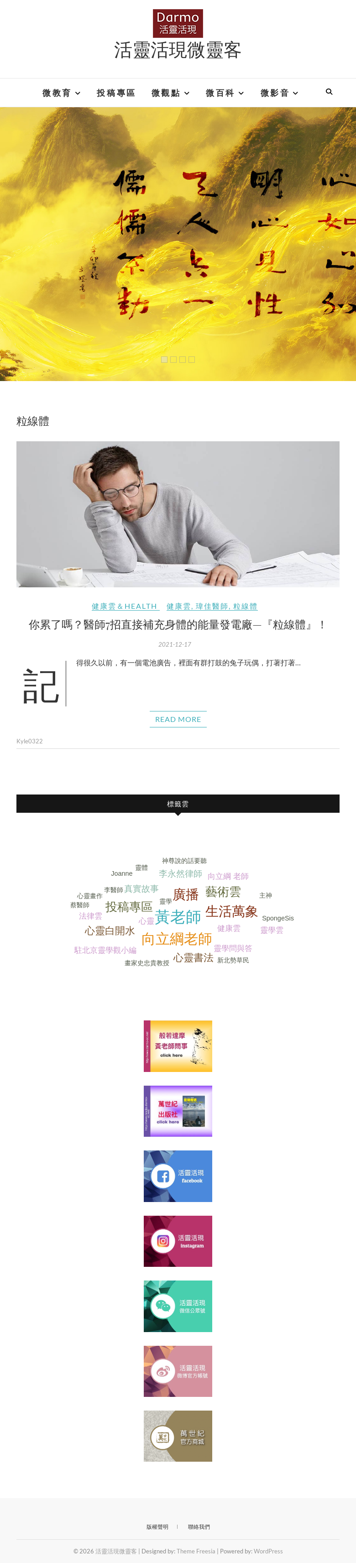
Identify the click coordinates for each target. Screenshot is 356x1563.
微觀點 (166, 93)
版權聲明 (157, 1526)
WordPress (268, 1551)
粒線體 (245, 605)
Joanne (121, 873)
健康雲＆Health (124, 605)
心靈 (146, 921)
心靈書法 (193, 957)
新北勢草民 (233, 960)
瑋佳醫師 (212, 605)
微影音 (275, 93)
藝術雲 (223, 892)
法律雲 (90, 916)
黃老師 (178, 917)
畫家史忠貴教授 (147, 963)
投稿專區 (116, 93)
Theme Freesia (196, 1551)
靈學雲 (271, 930)
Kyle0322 (29, 741)
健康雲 (179, 605)
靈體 (141, 867)
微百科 (221, 93)
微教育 (57, 93)
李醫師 (113, 890)
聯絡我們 (199, 1526)
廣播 (186, 894)
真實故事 (141, 889)
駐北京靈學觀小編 (105, 950)
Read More (178, 719)
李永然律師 (180, 873)
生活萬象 (231, 911)
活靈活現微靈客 (178, 49)
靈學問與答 (233, 948)
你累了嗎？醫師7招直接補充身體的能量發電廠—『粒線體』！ (178, 624)
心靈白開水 (110, 930)
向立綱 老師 (228, 876)
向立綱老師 (176, 939)
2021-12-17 (174, 644)
